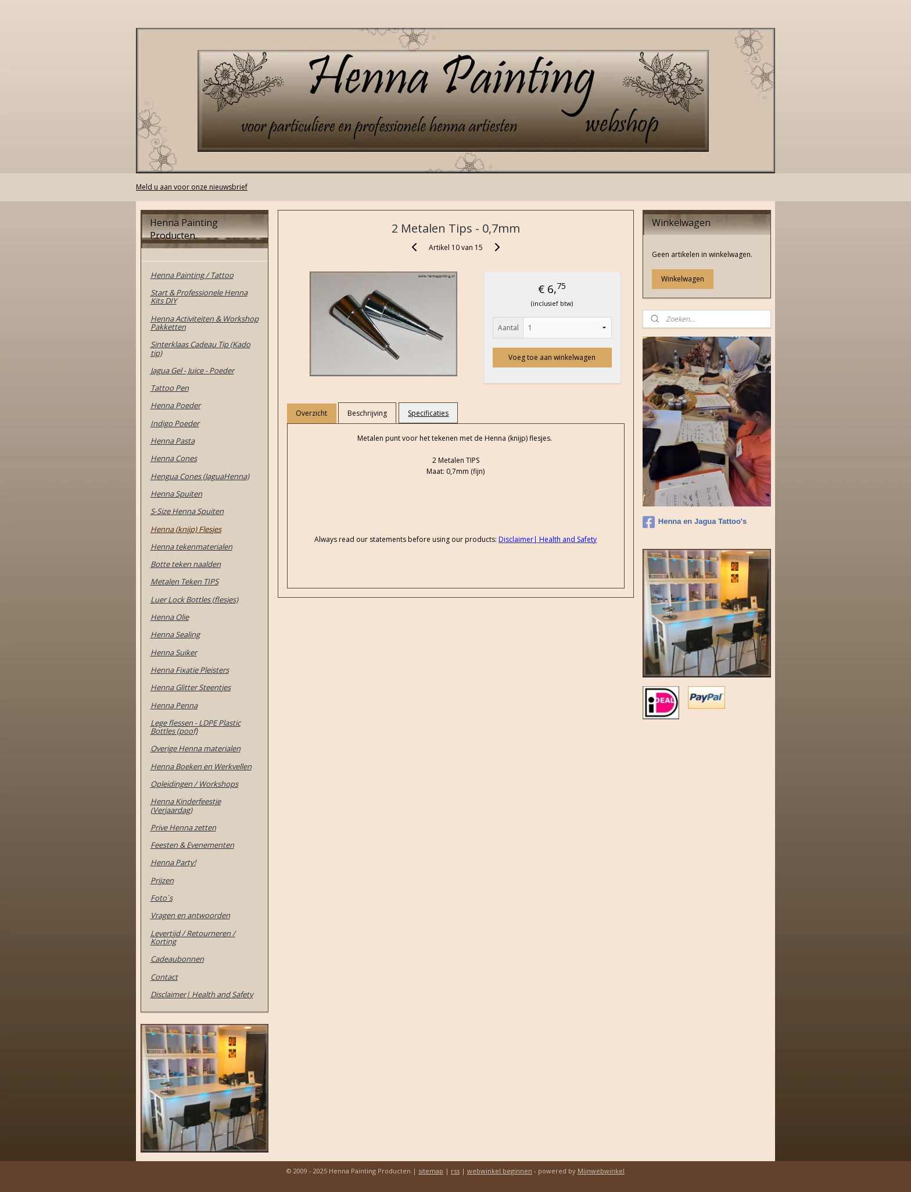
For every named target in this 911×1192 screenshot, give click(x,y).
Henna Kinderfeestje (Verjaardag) (185, 805)
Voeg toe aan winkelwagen (552, 357)
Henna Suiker (173, 652)
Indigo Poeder (174, 423)
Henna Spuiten (176, 493)
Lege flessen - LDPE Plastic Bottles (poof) (195, 727)
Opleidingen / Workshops (194, 784)
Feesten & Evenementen (192, 845)
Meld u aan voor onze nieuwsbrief (192, 187)
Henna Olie (169, 617)
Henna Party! (173, 862)
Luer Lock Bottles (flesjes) (194, 599)
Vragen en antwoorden (190, 915)
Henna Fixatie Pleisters (189, 670)
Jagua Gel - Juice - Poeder (192, 370)
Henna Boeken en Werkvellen (201, 766)
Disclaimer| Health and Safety (201, 994)
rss (455, 1170)
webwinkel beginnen (499, 1170)
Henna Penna (174, 705)
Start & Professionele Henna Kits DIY (199, 296)
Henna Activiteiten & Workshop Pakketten (204, 322)
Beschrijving (367, 413)
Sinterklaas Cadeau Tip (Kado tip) (200, 348)
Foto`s (161, 898)
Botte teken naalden (185, 564)
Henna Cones (173, 458)
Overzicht (311, 413)
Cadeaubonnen (177, 959)
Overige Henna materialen (195, 748)
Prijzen (162, 880)
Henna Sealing (175, 634)
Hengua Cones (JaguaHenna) (199, 476)
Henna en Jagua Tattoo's (695, 522)
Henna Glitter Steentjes (190, 687)
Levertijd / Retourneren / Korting (192, 937)
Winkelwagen (682, 279)
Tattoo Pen (169, 388)
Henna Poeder (175, 405)
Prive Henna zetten (183, 827)
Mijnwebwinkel (601, 1170)
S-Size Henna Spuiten (187, 511)
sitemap (430, 1170)
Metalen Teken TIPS (184, 581)
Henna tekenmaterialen (191, 546)
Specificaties (428, 413)
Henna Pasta (172, 441)
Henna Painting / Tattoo (192, 275)
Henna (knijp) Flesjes (185, 529)
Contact (164, 977)
